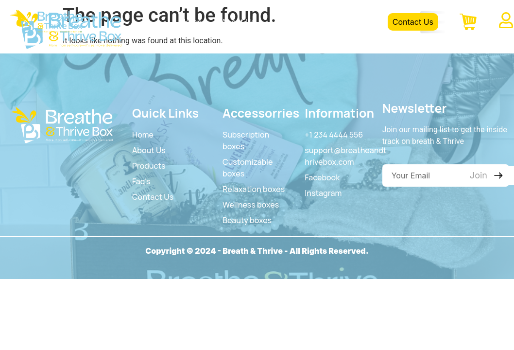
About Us (238, 22)
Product (288, 22)
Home (191, 22)
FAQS (333, 22)
